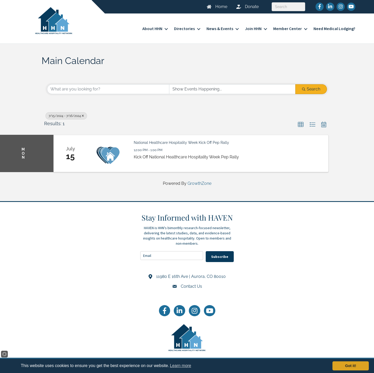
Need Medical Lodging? (334, 29)
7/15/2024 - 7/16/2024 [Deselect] (66, 116)
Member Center (287, 29)
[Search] (288, 6)
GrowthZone (199, 183)
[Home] (215, 6)
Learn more (180, 365)
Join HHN (253, 29)
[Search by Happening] (232, 89)
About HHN (152, 29)
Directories (184, 29)
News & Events (219, 29)
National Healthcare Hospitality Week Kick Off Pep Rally (181, 142)
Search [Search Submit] (311, 89)
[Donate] (245, 6)
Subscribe (219, 256)
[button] (301, 124)
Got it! (350, 366)
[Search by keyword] (108, 89)
